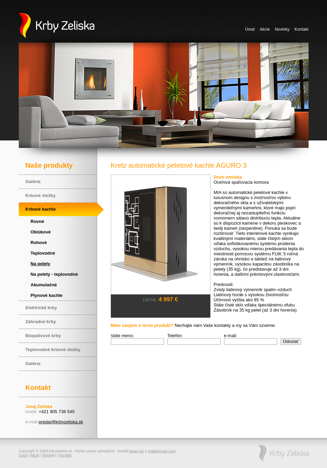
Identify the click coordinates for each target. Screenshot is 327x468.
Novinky (282, 29)
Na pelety (40, 263)
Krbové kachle (41, 209)
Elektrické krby (41, 307)
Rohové (39, 242)
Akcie (265, 29)
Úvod (250, 29)
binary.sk (136, 451)
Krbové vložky (41, 195)
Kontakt (302, 29)
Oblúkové (41, 232)
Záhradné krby (41, 321)
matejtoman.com (162, 451)
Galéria (33, 181)
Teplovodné (43, 253)
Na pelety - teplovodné (54, 274)
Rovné (37, 221)
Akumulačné (44, 284)
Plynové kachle (47, 295)
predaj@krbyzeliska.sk (61, 421)
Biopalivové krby (43, 335)
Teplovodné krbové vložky (53, 349)
